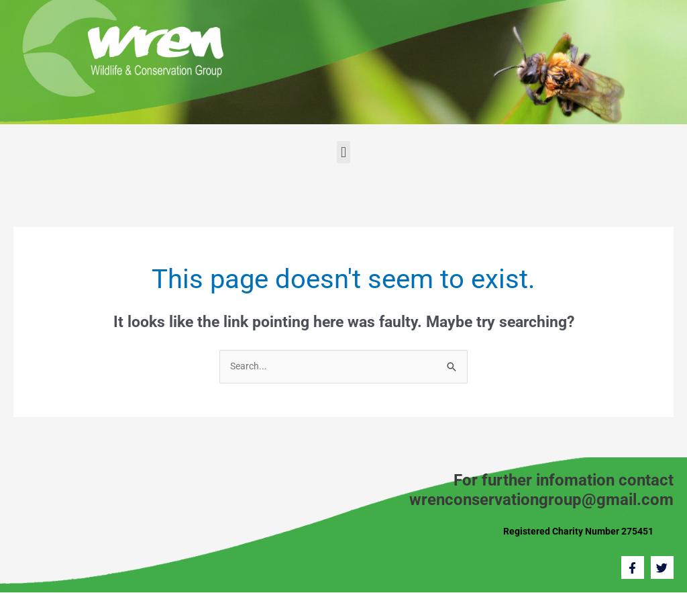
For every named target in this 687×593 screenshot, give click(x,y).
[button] (343, 152)
